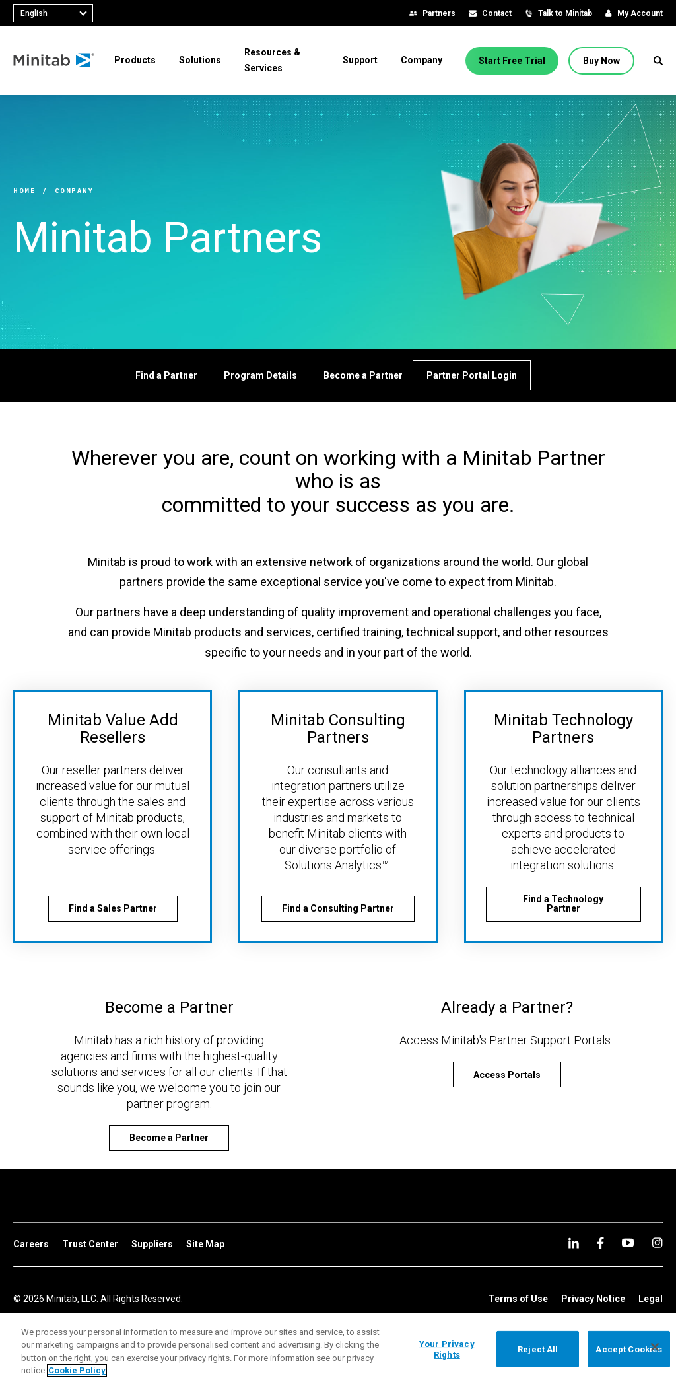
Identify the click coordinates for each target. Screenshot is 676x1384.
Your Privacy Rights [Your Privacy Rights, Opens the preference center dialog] (447, 1349)
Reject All (538, 1349)
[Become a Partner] (363, 375)
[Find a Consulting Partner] (338, 909)
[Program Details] (260, 375)
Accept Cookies (628, 1349)
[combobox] (53, 13)
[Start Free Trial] (511, 61)
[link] (31, 1245)
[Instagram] (657, 1242)
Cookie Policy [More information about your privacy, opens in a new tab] (77, 1370)
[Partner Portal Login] (472, 375)
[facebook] (600, 1243)
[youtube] (628, 1242)
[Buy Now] (601, 61)
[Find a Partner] (166, 375)
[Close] (654, 1347)
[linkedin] (573, 1243)
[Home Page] (54, 61)
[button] (658, 60)
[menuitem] (135, 60)
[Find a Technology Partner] (563, 904)
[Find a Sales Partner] (113, 909)
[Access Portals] (507, 1074)
